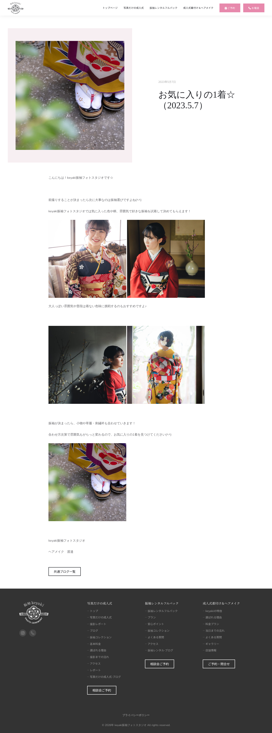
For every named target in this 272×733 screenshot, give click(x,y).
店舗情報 (209, 650)
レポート (94, 670)
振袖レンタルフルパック (163, 8)
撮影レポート (96, 624)
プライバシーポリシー (136, 715)
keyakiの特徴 (212, 611)
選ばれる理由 (96, 650)
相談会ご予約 (101, 690)
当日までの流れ (214, 630)
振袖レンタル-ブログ (159, 650)
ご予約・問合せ (219, 663)
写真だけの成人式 (134, 8)
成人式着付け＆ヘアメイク (198, 8)
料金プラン (211, 624)
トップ (92, 611)
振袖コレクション (99, 637)
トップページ (110, 8)
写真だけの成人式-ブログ (104, 677)
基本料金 (94, 644)
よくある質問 (154, 637)
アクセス (94, 663)
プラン (150, 617)
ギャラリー (211, 644)
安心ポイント (154, 624)
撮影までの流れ (98, 657)
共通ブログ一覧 (64, 571)
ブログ (92, 630)
